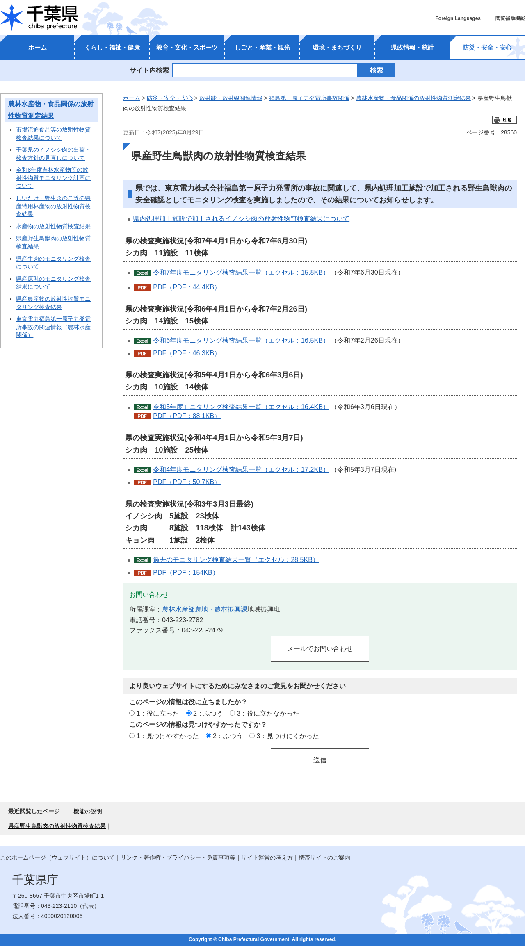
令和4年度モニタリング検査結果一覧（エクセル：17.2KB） (241, 469)
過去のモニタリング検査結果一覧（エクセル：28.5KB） (236, 559)
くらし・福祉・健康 (112, 47)
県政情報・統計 (412, 47)
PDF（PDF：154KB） (186, 572)
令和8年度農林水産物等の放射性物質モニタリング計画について (53, 177)
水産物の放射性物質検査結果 (53, 226)
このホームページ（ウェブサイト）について (57, 857)
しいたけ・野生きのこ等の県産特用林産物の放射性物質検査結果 (53, 206)
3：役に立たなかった (268, 713)
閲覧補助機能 (510, 18)
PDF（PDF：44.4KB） (187, 287)
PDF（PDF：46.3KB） (187, 353)
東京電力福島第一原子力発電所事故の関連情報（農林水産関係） (53, 327)
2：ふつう (208, 713)
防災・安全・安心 (487, 47)
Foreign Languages (458, 18)
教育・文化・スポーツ (187, 47)
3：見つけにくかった (288, 735)
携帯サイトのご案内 (324, 857)
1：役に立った (157, 713)
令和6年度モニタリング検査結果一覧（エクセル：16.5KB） (241, 340)
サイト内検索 (149, 70)
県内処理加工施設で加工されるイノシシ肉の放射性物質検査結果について (241, 218)
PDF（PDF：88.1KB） (187, 415)
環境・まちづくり (337, 47)
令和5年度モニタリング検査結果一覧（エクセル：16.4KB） (241, 406)
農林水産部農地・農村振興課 (204, 609)
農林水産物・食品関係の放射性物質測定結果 (413, 98)
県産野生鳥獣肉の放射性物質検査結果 (57, 826)
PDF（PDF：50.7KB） (187, 481)
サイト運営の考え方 (267, 857)
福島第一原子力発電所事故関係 (309, 98)
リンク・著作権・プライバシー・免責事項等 (178, 857)
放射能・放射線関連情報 (230, 98)
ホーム (37, 47)
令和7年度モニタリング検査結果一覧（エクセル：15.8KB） (241, 272)
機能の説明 (87, 811)
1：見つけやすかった (167, 735)
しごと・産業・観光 (262, 47)
